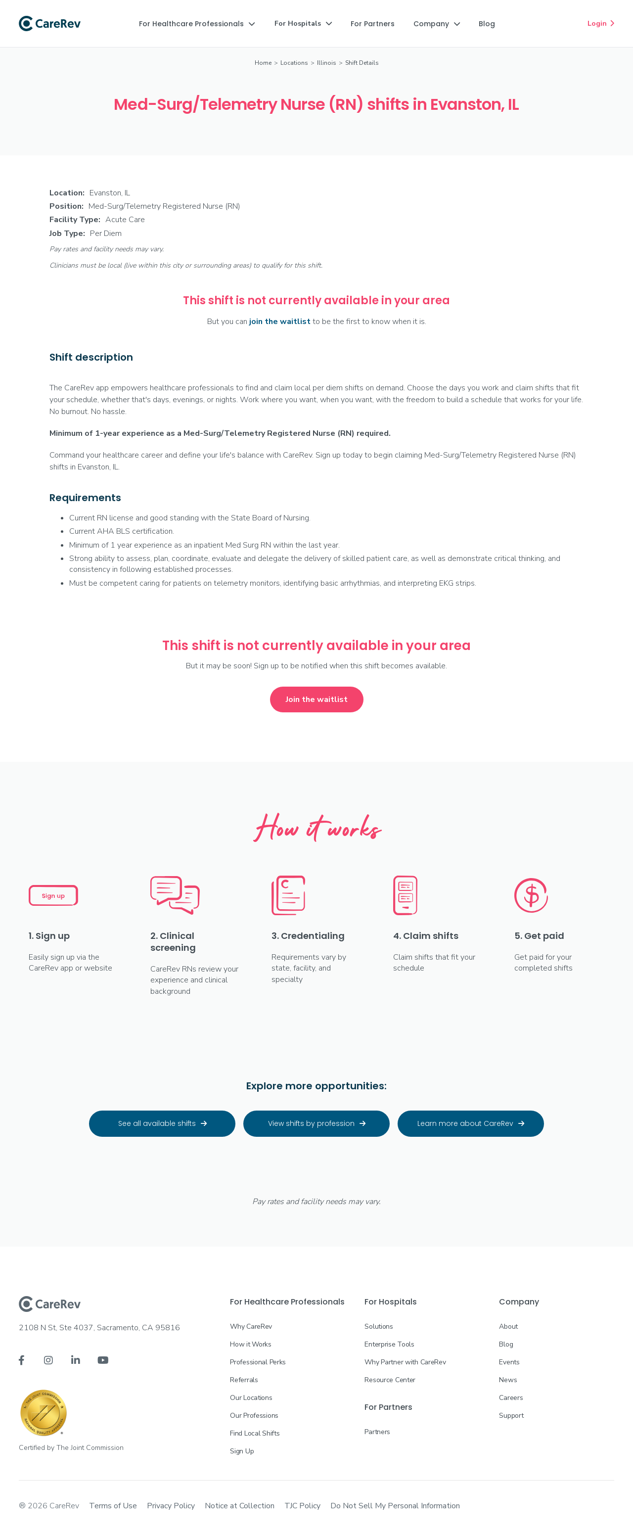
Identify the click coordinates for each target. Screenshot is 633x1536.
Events (509, 1362)
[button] (197, 23)
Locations (294, 63)
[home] (50, 24)
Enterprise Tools (389, 1344)
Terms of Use (113, 1505)
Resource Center (389, 1380)
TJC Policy (302, 1505)
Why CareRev (251, 1326)
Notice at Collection (239, 1505)
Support (511, 1415)
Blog (506, 1344)
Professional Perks (258, 1362)
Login (601, 23)
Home (263, 63)
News (508, 1380)
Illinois (326, 63)
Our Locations (251, 1397)
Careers (511, 1397)
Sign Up (242, 1451)
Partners (377, 1432)
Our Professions (254, 1415)
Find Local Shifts (254, 1433)
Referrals (244, 1380)
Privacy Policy (171, 1505)
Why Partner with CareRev (405, 1362)
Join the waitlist (317, 699)
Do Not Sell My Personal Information (395, 1505)
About (508, 1326)
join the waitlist (280, 321)
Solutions (378, 1326)
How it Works (250, 1344)
